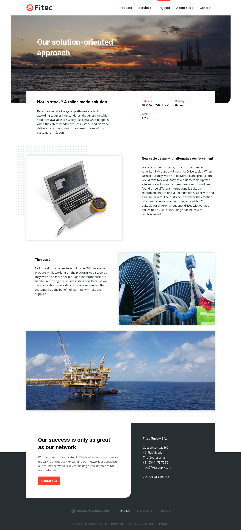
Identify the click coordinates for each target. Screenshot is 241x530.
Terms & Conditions (141, 524)
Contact (206, 8)
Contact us (49, 481)
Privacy (163, 524)
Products (125, 8)
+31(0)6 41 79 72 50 (155, 462)
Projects (163, 8)
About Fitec (184, 8)
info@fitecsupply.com (157, 467)
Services (144, 8)
